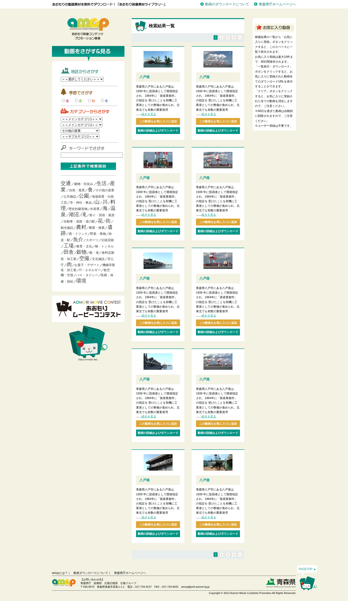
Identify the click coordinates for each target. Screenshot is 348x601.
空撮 (84, 258)
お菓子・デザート (87, 265)
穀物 (81, 252)
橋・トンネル (104, 246)
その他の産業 (104, 190)
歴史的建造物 (78, 209)
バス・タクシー (87, 275)
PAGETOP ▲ (307, 569)
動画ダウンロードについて (90, 573)
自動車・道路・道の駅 (79, 221)
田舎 (69, 252)
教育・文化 (84, 246)
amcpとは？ (60, 573)
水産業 (95, 209)
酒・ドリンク (78, 234)
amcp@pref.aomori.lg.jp (195, 586)
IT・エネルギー (90, 270)
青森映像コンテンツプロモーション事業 (88, 29)
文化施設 (98, 259)
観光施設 (67, 228)
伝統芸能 (107, 240)
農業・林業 (97, 228)
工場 (69, 245)
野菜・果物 (98, 234)
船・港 (94, 252)
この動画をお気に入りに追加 (158, 121)
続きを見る (149, 114)
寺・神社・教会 (81, 202)
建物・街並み (83, 184)
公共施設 (70, 196)
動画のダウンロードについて (227, 4)
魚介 (78, 239)
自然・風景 (77, 190)
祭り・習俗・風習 (102, 215)
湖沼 (74, 214)
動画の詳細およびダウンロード (158, 130)
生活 (101, 183)
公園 (84, 196)
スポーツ (92, 240)
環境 (81, 280)
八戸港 (144, 77)
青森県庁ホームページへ (277, 4)
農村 (81, 227)
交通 (66, 183)
